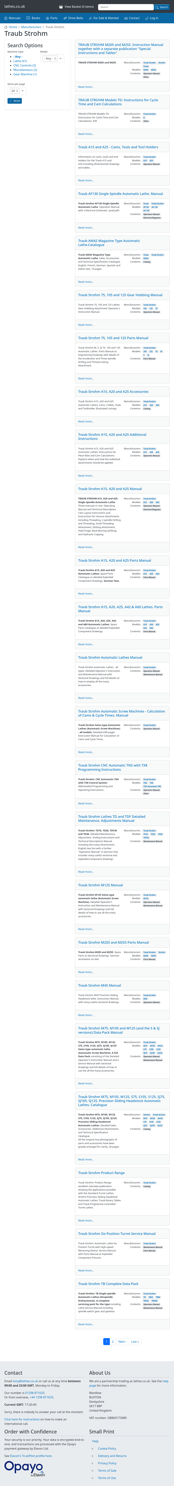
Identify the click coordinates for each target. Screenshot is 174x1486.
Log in (154, 18)
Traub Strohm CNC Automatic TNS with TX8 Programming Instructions (112, 767)
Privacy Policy (107, 1463)
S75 (145, 1049)
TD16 (146, 834)
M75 (145, 1046)
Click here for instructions (22, 1419)
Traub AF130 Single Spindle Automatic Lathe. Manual (120, 193)
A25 (151, 160)
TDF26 (146, 838)
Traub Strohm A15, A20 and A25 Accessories (113, 391)
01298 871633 (34, 1393)
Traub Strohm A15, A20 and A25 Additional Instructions (112, 436)
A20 (151, 405)
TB (145, 1297)
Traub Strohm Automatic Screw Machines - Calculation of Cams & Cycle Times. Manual (121, 713)
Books (36, 18)
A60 (151, 628)
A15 (145, 160)
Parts (54, 18)
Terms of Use (107, 1478)
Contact (134, 18)
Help (95, 1441)
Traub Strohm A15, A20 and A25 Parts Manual (114, 560)
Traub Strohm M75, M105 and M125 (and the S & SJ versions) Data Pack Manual (119, 1030)
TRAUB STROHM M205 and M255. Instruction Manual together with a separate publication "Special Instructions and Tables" (120, 48)
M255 (153, 70)
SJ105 (152, 1053)
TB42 (151, 1297)
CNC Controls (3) (24, 65)
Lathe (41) (20, 61)
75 (156, 308)
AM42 (146, 258)
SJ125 (160, 1053)
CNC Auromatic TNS (152, 786)
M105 (152, 1046)
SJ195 (152, 1125)
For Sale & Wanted (106, 18)
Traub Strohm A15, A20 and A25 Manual (110, 488)
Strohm (161, 63)
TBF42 (146, 1301)
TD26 (153, 834)
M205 (146, 70)
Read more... (86, 87)
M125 (146, 898)
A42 (145, 628)
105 (145, 308)
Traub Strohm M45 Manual (99, 985)
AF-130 (154, 207)
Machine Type (15, 51)
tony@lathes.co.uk (25, 1381)
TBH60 (154, 1301)
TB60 (158, 1297)
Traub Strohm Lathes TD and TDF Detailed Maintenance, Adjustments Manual (111, 818)
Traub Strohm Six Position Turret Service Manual (116, 1233)
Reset (17, 101)
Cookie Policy (107, 1448)
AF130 (146, 207)
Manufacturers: (132, 62)
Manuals (15, 18)
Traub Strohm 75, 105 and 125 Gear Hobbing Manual (120, 294)
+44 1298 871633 (41, 1397)
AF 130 (146, 210)
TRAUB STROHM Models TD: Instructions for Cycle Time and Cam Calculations (118, 102)
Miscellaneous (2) (25, 70)
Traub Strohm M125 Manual (100, 885)
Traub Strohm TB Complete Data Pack (108, 1283)
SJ (148, 355)
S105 (151, 1049)
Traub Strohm (150, 63)
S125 (158, 1049)
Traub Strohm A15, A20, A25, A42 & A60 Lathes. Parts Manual (120, 608)
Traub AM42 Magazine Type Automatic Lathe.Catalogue (109, 242)
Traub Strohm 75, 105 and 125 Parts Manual (113, 337)
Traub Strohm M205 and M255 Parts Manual (113, 942)
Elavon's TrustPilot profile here (31, 1456)
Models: (136, 69)
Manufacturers (31, 27)
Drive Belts (75, 18)
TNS (145, 783)
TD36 (160, 834)
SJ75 (145, 1053)
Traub (146, 66)
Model (43, 51)
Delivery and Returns (112, 1456)
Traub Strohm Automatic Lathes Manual (110, 657)
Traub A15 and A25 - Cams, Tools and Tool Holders (118, 147)
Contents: (135, 73)
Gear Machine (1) (25, 74)
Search (164, 7)
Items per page (16, 84)
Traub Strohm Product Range (101, 1172)
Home (13, 27)
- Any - (17, 57)
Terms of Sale (107, 1471)
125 (151, 308)
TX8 (151, 783)
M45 (145, 999)
